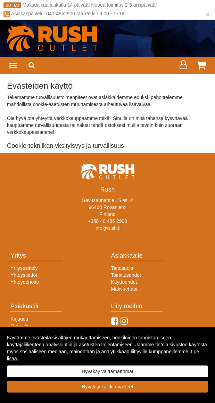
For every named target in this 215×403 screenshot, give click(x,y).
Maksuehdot (124, 289)
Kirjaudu (19, 319)
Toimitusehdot (126, 275)
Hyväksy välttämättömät (107, 371)
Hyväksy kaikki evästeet (107, 386)
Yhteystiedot (23, 275)
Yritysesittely (24, 268)
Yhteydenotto (24, 282)
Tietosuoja (122, 268)
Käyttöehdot (124, 282)
